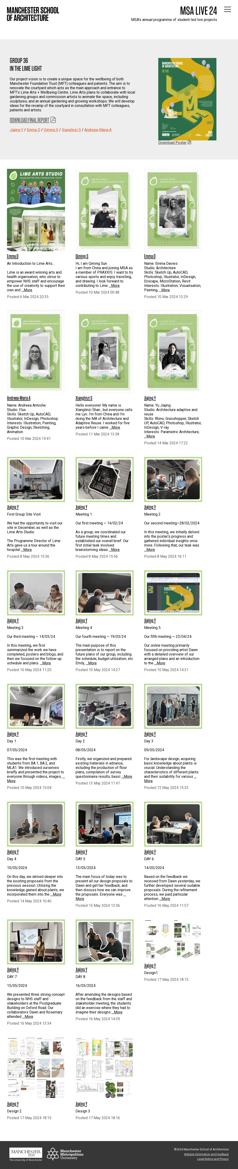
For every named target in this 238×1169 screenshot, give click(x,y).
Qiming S (51, 130)
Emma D (33, 130)
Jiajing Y (16, 130)
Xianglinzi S (71, 130)
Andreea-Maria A (98, 130)
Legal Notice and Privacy (213, 1159)
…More (26, 290)
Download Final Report (29, 120)
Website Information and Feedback (206, 1154)
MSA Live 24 (198, 10)
